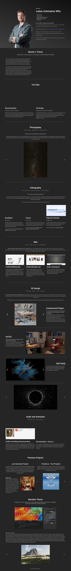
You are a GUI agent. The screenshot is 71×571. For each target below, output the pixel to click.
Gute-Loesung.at (53, 267)
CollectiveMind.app (13, 267)
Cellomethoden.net (33, 267)
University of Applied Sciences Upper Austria (55, 29)
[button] (6, 159)
